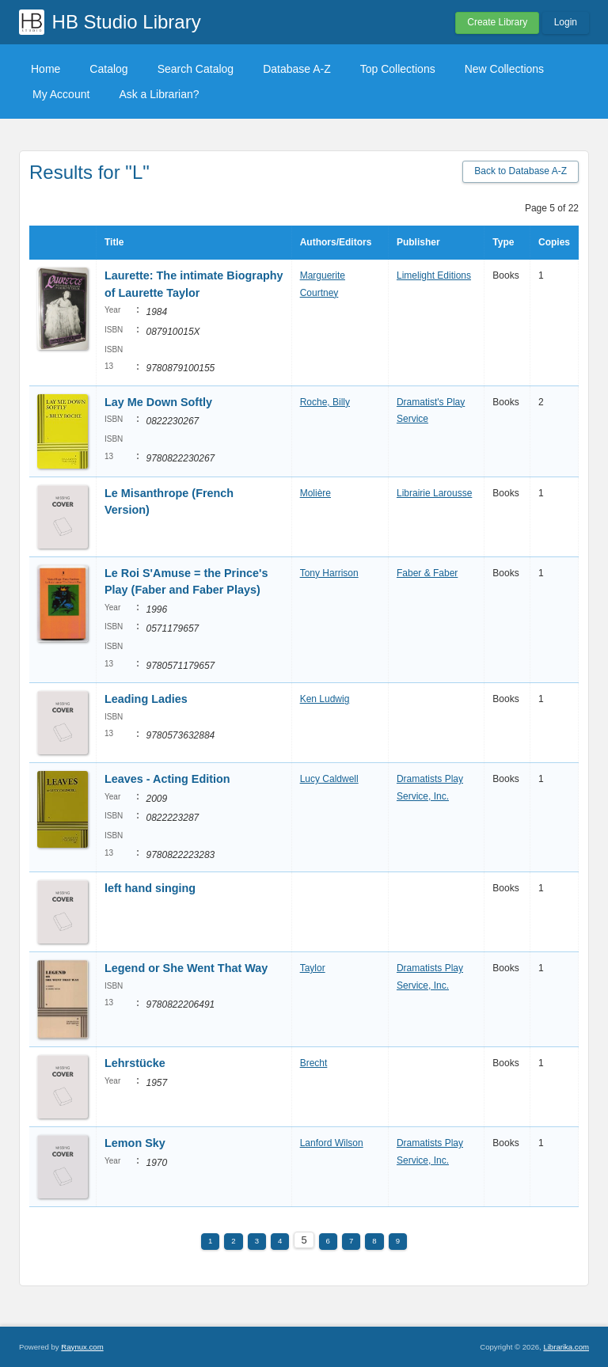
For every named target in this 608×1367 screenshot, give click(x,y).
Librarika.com (566, 1346)
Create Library (497, 22)
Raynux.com (82, 1346)
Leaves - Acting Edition (167, 779)
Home (45, 69)
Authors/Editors (336, 242)
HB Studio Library (126, 21)
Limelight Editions (434, 275)
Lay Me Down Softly (158, 402)
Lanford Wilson (331, 1143)
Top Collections (397, 69)
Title (114, 242)
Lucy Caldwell (329, 778)
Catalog (108, 69)
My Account (60, 94)
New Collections (504, 69)
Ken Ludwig (325, 698)
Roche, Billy (325, 402)
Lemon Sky (134, 1143)
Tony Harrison (329, 573)
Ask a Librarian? (159, 94)
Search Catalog (196, 69)
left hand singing (150, 888)
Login (565, 22)
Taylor (312, 968)
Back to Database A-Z (520, 171)
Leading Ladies (146, 699)
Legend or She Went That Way (186, 968)
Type (503, 242)
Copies (554, 242)
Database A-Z (297, 69)
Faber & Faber (427, 573)
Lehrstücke (134, 1063)
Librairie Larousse (434, 493)
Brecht (314, 1063)
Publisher (418, 242)
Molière (315, 493)
